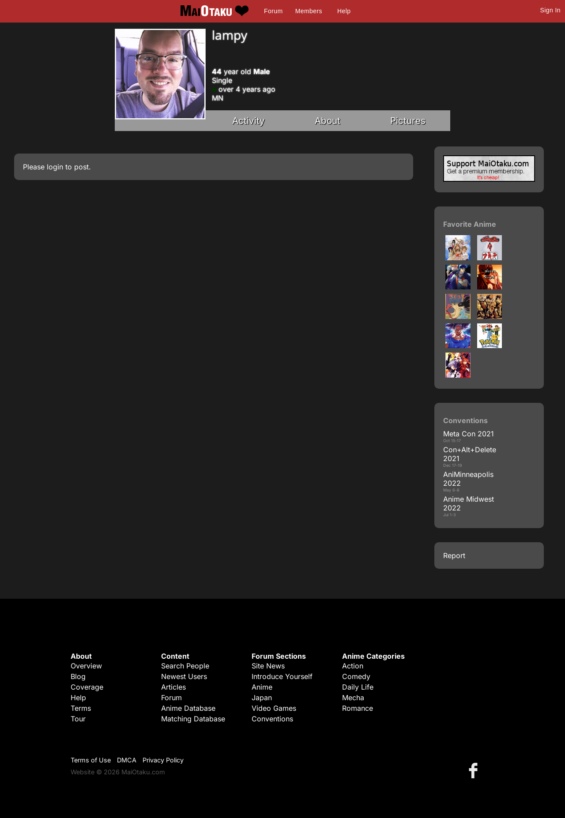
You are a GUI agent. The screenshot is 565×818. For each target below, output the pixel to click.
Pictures (408, 120)
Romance (357, 708)
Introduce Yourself (282, 676)
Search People (185, 665)
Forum (273, 11)
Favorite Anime (469, 224)
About (327, 120)
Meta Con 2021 (468, 433)
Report (454, 555)
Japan (262, 697)
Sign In (550, 10)
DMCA (126, 760)
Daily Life (357, 687)
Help (343, 11)
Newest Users (184, 676)
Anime (262, 687)
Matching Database (193, 718)
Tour (78, 718)
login (55, 166)
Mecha (353, 697)
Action (352, 665)
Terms (81, 708)
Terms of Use (91, 760)
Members (308, 11)
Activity (248, 120)
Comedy (356, 676)
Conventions (272, 718)
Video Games (274, 708)
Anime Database (188, 708)
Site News (268, 665)
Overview (86, 665)
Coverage (87, 687)
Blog (78, 676)
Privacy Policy (163, 760)
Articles (173, 687)
